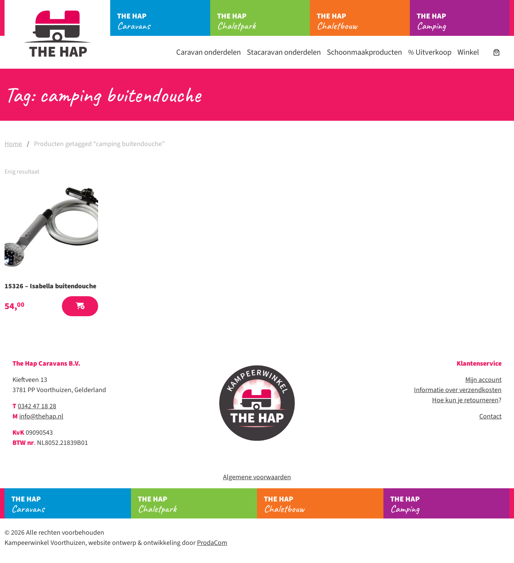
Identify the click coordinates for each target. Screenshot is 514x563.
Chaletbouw (363, 21)
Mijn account (483, 380)
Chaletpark (263, 21)
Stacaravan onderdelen (284, 52)
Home (13, 144)
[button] (80, 306)
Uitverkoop (429, 52)
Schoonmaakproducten (364, 52)
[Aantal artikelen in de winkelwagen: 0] (496, 52)
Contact (490, 416)
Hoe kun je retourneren (465, 400)
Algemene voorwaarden (257, 477)
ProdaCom (212, 543)
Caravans (163, 21)
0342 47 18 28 (37, 406)
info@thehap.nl (41, 416)
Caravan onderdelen (208, 52)
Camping (463, 21)
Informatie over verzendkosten (458, 390)
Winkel (468, 52)
